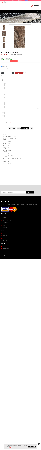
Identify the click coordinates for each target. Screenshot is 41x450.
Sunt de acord (32, 446)
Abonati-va (30, 192)
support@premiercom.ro (6, 248)
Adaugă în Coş (18, 73)
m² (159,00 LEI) (4, 66)
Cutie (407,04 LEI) (4, 68)
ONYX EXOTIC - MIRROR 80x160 (24, 18)
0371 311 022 (5, 250)
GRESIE (12, 18)
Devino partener (5, 238)
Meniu (37, 11)
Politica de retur (5, 223)
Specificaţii (25, 128)
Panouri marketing (14, 60)
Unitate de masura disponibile (5, 64)
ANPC (4, 225)
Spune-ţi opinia (13, 122)
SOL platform (5, 227)
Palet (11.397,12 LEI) (4, 69)
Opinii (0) (31, 128)
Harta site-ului (5, 240)
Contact (4, 233)
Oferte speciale (5, 235)
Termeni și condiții (5, 222)
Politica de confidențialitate (7, 220)
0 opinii (8, 122)
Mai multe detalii (9, 447)
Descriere (19, 128)
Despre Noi (4, 217)
